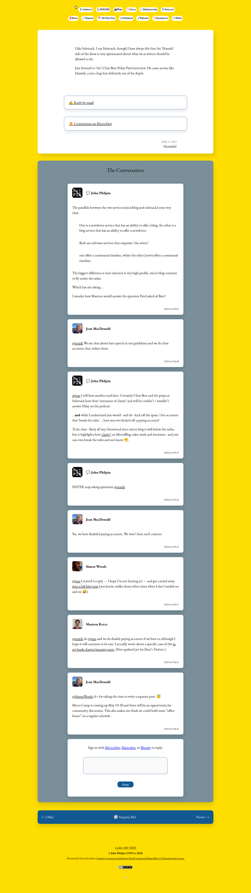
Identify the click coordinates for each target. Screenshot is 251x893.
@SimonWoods (82, 696)
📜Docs (131, 10)
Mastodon (129, 747)
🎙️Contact (85, 10)
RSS (126, 849)
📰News (177, 18)
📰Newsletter (148, 10)
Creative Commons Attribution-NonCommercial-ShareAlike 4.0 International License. (140, 860)
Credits (118, 849)
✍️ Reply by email (81, 102)
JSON (133, 849)
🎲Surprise (126, 18)
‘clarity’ (106, 434)
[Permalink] (170, 146)
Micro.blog (112, 747)
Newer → (202, 819)
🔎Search (87, 18)
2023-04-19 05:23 (171, 499)
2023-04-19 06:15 (171, 662)
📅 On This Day (106, 18)
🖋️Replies (143, 18)
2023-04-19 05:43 (171, 546)
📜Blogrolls (160, 18)
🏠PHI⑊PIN (103, 10)
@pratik (77, 343)
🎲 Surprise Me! (125, 819)
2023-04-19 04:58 (171, 361)
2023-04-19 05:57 (171, 604)
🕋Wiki (118, 10)
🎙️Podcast (168, 10)
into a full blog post (85, 586)
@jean (76, 395)
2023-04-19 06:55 (171, 728)
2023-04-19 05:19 (171, 452)
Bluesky (146, 747)
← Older (48, 819)
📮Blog (73, 18)
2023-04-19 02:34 (171, 309)
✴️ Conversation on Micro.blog (90, 123)
